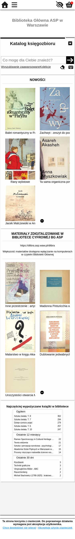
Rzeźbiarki (19, 462)
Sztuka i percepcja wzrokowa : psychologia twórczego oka (40, 446)
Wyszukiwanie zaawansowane (20, 66)
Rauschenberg (20, 472)
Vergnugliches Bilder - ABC (26, 469)
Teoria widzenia (21, 443)
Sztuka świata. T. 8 (22, 416)
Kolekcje (45, 66)
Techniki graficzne (22, 465)
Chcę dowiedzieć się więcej (19, 527)
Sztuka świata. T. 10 (23, 429)
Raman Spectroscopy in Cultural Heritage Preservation (38, 439)
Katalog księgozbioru (32, 43)
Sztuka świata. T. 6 (22, 426)
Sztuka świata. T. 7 (22, 419)
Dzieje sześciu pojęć (23, 423)
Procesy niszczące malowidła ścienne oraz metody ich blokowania (43, 452)
